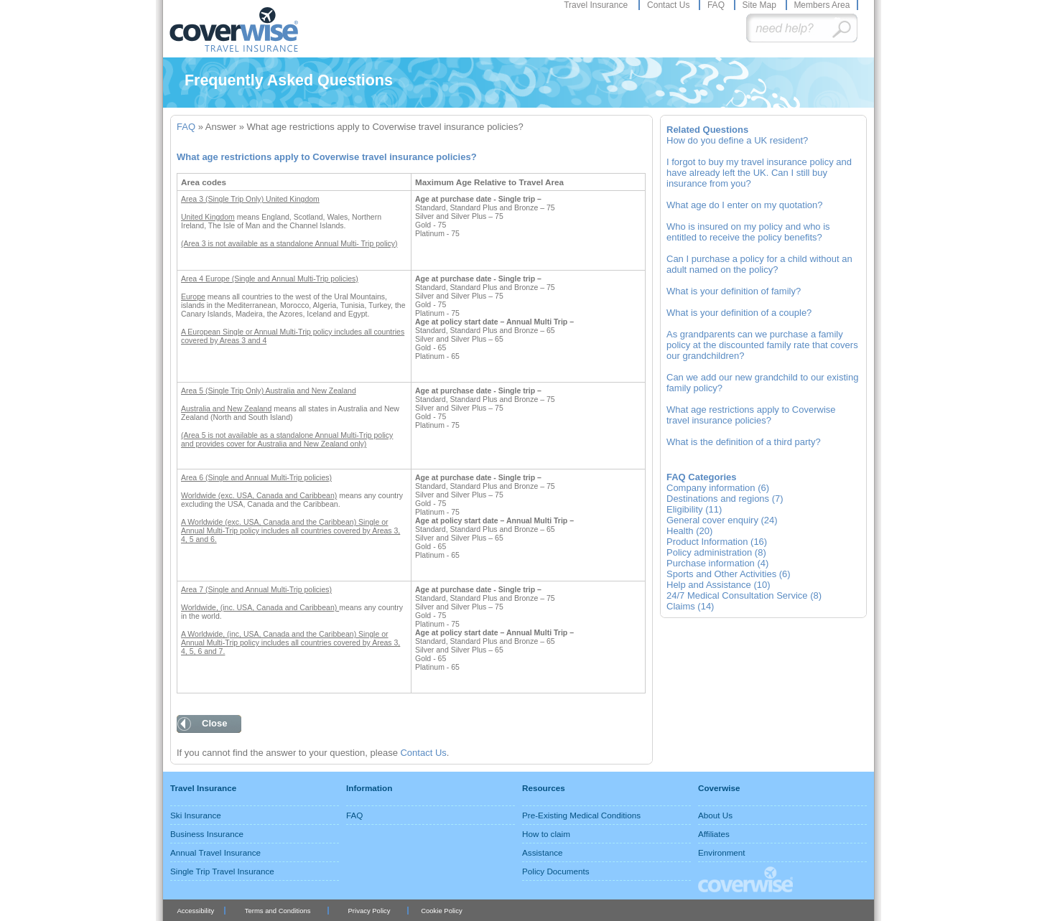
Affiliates (714, 833)
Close (214, 723)
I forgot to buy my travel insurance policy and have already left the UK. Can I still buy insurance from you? (759, 172)
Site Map (760, 5)
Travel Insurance (597, 5)
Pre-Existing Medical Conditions (581, 815)
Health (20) (689, 530)
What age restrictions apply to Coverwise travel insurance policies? (751, 415)
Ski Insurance (195, 815)
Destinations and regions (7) (724, 498)
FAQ (717, 5)
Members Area (822, 5)
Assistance (542, 852)
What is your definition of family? (733, 291)
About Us (715, 815)
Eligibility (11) (694, 509)
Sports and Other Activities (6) (728, 574)
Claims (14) (690, 606)
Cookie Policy (441, 911)
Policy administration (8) (716, 552)
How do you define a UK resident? (737, 140)
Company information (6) (717, 487)
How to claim (546, 833)
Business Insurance (206, 833)
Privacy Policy (369, 911)
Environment (721, 852)
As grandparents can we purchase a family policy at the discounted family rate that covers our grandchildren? (762, 345)
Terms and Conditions (278, 911)
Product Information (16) (716, 541)
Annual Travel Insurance (215, 852)
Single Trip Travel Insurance (222, 871)
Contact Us (669, 5)
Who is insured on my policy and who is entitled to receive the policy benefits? (748, 232)
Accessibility (195, 911)
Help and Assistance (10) (718, 584)
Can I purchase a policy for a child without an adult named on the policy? (759, 264)
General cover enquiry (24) (722, 520)
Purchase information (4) (717, 563)
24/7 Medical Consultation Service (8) (744, 595)
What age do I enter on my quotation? (744, 205)
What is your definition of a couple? (739, 312)
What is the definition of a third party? (743, 441)
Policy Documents (556, 871)
